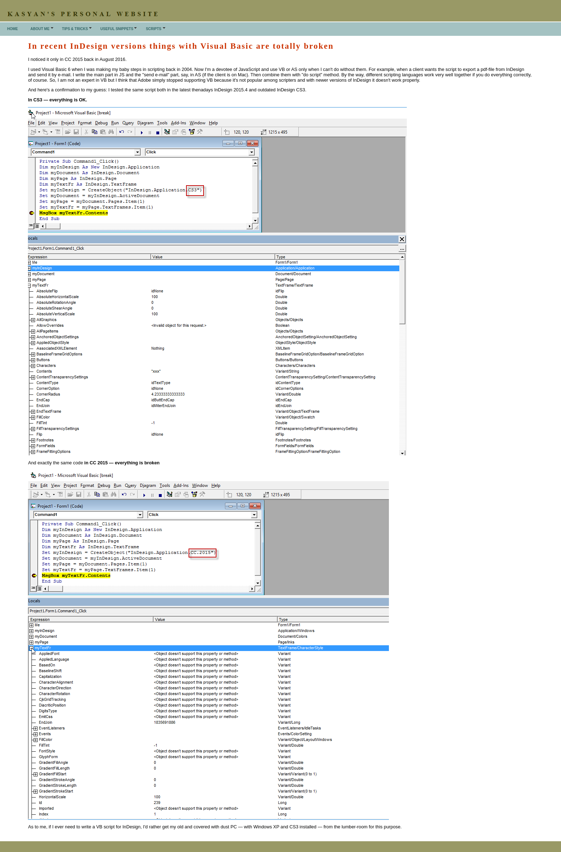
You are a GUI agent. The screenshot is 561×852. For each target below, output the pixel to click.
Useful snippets (117, 29)
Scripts (153, 29)
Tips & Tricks (75, 29)
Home (12, 29)
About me (39, 29)
